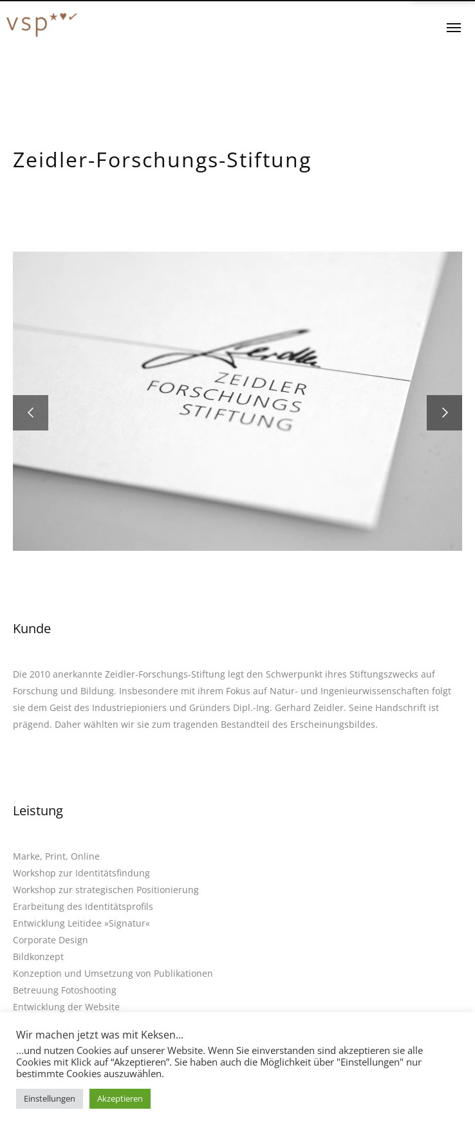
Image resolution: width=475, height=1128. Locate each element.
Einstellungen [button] (49, 1098)
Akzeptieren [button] (120, 1098)
